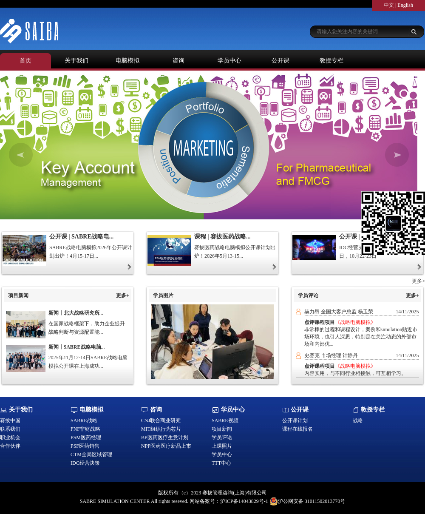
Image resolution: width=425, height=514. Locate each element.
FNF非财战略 (85, 429)
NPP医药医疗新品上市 (166, 446)
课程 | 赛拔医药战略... (222, 236)
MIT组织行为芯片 (161, 429)
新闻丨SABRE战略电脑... (76, 347)
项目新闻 (222, 429)
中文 (389, 5)
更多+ (122, 295)
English (405, 5)
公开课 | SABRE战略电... (81, 236)
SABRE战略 (84, 420)
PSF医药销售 (85, 446)
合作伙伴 (10, 446)
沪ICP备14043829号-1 (244, 501)
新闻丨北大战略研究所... (75, 313)
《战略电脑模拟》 (355, 322)
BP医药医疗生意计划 (164, 437)
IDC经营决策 (85, 463)
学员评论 (222, 437)
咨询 (178, 60)
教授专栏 (331, 60)
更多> (418, 281)
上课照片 (222, 446)
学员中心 (229, 60)
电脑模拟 (127, 60)
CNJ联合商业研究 (161, 420)
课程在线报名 (297, 429)
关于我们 (76, 60)
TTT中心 (221, 463)
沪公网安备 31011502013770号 (307, 501)
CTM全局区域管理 (91, 454)
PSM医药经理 (86, 437)
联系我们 (10, 429)
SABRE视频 (225, 420)
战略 (358, 420)
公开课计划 (295, 420)
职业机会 (10, 437)
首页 (25, 60)
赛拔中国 (10, 420)
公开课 (280, 60)
